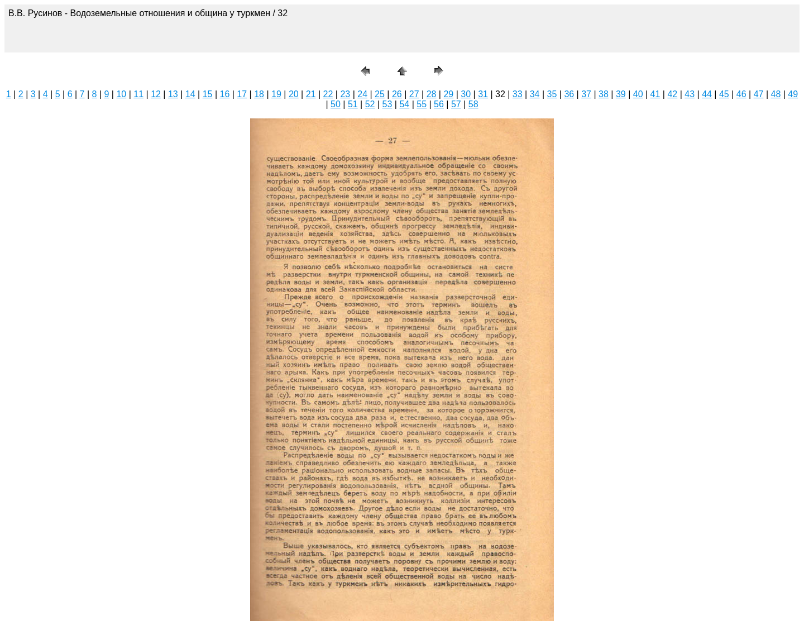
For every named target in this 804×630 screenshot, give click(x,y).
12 (156, 94)
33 (518, 94)
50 (336, 104)
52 (370, 104)
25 (380, 94)
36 (569, 94)
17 (242, 94)
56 (439, 104)
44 (707, 94)
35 (552, 94)
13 (173, 94)
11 (138, 94)
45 (724, 94)
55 (422, 104)
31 (483, 94)
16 (225, 94)
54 (404, 104)
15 (208, 94)
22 (328, 94)
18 (259, 94)
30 (466, 94)
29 (448, 94)
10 (121, 94)
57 (456, 104)
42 (672, 94)
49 (793, 94)
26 (397, 94)
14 (190, 94)
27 (414, 94)
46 (741, 94)
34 (535, 94)
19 (276, 94)
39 (621, 94)
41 (655, 94)
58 (473, 104)
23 (345, 94)
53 (387, 104)
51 (353, 104)
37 (586, 94)
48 (776, 94)
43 (690, 94)
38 (604, 94)
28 (432, 94)
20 (294, 94)
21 (311, 94)
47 (759, 94)
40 (638, 94)
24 (362, 94)
